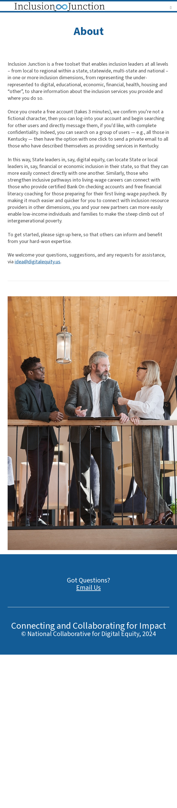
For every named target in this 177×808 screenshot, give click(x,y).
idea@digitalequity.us (37, 261)
